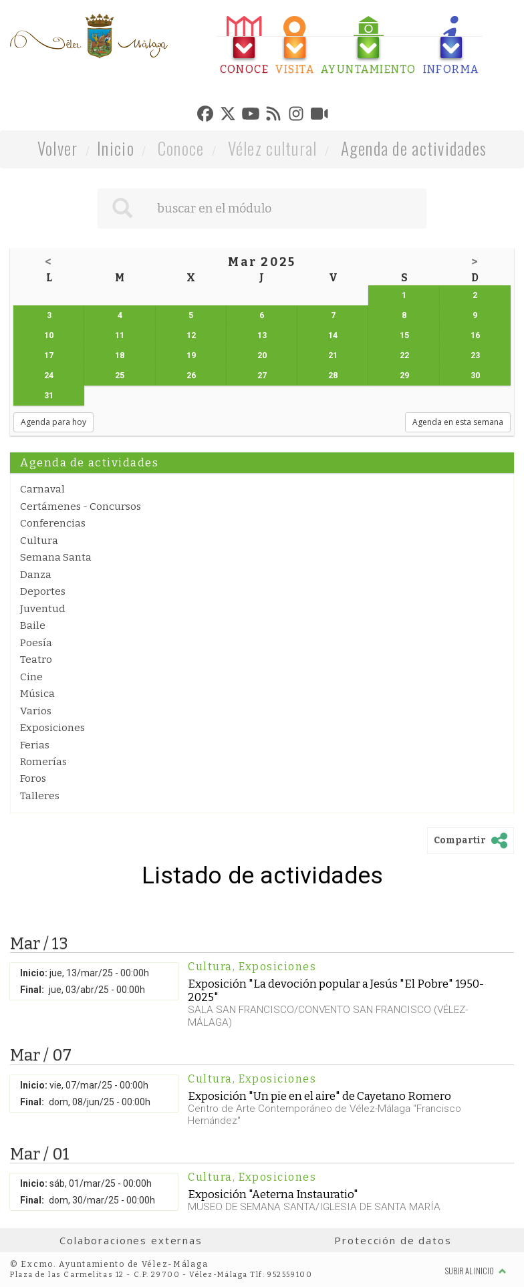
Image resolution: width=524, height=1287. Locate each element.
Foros (33, 778)
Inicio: (33, 973)
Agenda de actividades (414, 148)
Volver (57, 148)
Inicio (115, 148)
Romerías (43, 762)
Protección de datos (392, 1240)
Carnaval (42, 489)
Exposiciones (52, 728)
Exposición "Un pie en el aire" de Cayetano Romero (319, 1096)
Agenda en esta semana (457, 422)
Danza (35, 575)
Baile (32, 625)
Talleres (39, 796)
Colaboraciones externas (131, 1240)
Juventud (43, 609)
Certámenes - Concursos (80, 506)
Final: (32, 989)
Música (37, 694)
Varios (35, 711)
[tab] (245, 46)
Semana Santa (56, 557)
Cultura (39, 541)
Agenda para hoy (53, 422)
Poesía (36, 643)
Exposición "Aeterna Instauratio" (273, 1194)
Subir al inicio (476, 1270)
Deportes (43, 591)
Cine (31, 677)
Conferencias (53, 523)
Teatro (36, 660)
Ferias (34, 745)
